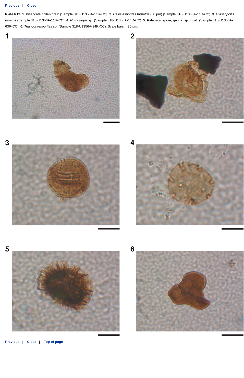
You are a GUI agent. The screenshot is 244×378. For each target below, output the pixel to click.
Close (31, 5)
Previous (12, 5)
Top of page (53, 342)
